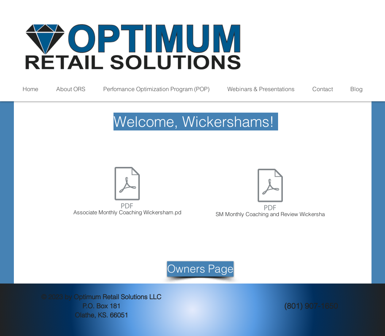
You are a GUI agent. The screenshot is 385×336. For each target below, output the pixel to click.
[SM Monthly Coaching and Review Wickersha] (270, 194)
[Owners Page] (200, 269)
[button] (71, 89)
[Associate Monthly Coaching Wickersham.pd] (127, 192)
